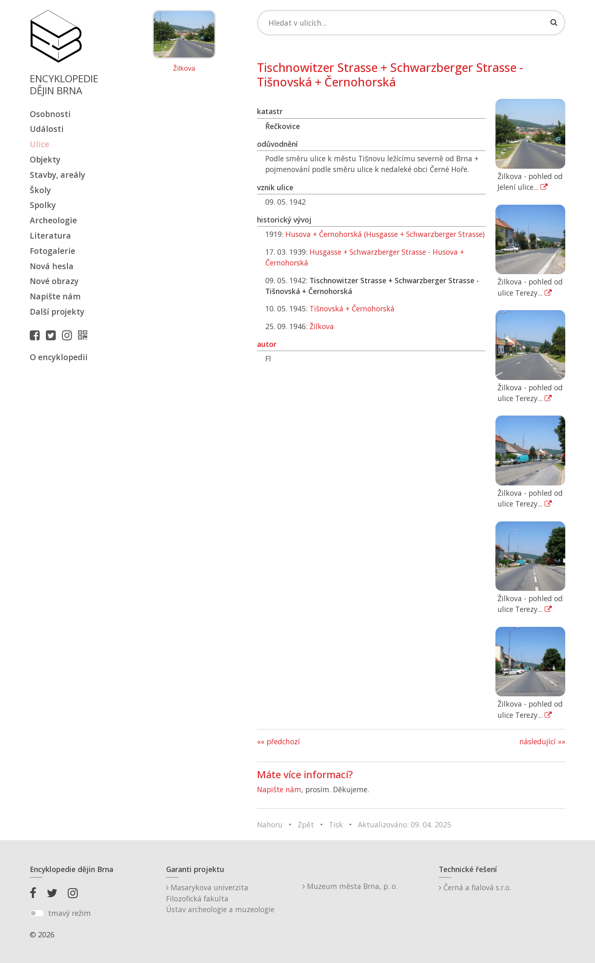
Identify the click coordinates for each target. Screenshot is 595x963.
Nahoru (270, 824)
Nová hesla (52, 266)
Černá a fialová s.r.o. (475, 887)
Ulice (39, 144)
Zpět (306, 824)
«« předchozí (278, 741)
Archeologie (53, 220)
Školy (40, 190)
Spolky (43, 204)
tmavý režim (69, 913)
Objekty (45, 159)
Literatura (50, 235)
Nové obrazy (54, 281)
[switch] (37, 913)
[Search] (411, 23)
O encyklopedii (59, 357)
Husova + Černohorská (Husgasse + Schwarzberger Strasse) (385, 234)
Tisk (336, 824)
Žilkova (184, 68)
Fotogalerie (52, 250)
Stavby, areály (57, 174)
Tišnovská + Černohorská (352, 308)
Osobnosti (50, 113)
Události (47, 128)
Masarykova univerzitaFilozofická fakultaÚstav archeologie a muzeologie (220, 898)
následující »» (542, 741)
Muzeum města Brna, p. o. (349, 886)
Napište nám (55, 296)
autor (266, 344)
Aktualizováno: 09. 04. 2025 (404, 824)
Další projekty (57, 311)
